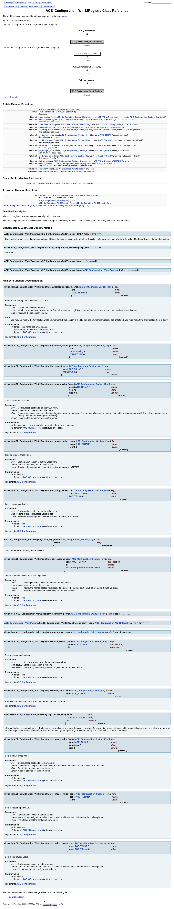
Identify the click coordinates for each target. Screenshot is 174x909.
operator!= (43, 172)
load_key (43, 196)
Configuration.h (16, 897)
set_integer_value (46, 135)
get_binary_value (46, 156)
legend (87, 46)
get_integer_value (46, 151)
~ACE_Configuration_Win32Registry (55, 112)
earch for (148, 2)
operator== (43, 169)
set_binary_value (46, 140)
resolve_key (44, 183)
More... (65, 16)
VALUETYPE (127, 125)
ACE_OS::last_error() (33, 332)
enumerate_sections (48, 127)
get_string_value (46, 146)
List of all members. (12, 97)
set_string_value (46, 130)
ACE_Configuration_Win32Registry (54, 110)
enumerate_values (47, 125)
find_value (43, 161)
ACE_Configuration (26, 337)
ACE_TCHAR (103, 117)
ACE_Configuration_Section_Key (71, 117)
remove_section (46, 120)
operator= (43, 206)
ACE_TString (109, 125)
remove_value (45, 164)
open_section (45, 117)
